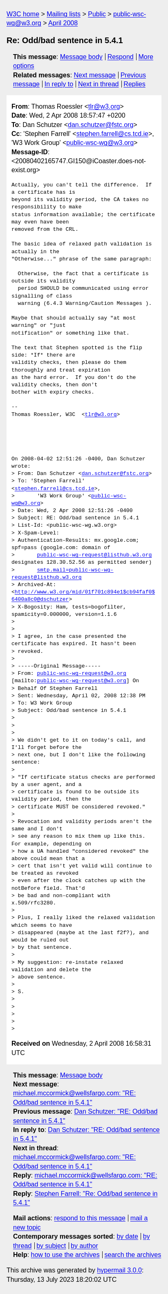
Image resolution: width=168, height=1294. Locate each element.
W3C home (23, 14)
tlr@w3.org (104, 106)
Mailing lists (64, 14)
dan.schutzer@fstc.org (100, 124)
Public (97, 14)
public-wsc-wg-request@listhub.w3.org (94, 555)
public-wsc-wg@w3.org (100, 142)
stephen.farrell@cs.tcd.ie (112, 133)
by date (127, 1236)
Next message (95, 75)
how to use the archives (65, 1254)
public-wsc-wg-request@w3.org (81, 673)
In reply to (59, 84)
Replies (134, 84)
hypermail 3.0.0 (119, 1270)
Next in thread (98, 84)
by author (84, 1245)
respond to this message (89, 1218)
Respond (121, 56)
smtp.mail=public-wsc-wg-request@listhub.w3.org (62, 574)
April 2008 (63, 23)
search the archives (133, 1254)
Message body (81, 56)
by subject (51, 1245)
